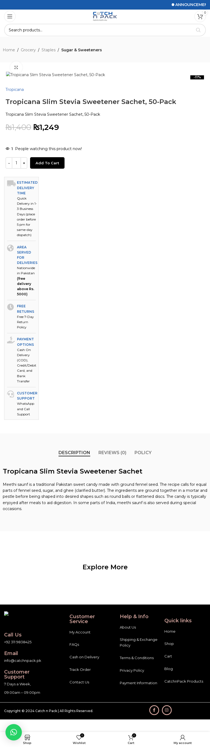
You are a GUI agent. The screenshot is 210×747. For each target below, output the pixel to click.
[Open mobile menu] (9, 16)
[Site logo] (105, 16)
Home (9, 49)
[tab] (74, 644)
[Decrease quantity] (8, 354)
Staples (49, 49)
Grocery (28, 49)
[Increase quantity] (24, 354)
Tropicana (14, 280)
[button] (13, 732)
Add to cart (47, 354)
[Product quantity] (16, 354)
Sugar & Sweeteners (81, 49)
